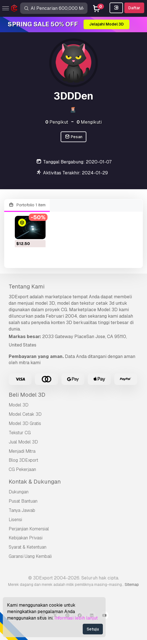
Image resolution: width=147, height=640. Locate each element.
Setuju (93, 629)
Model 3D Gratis (25, 423)
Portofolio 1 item (27, 205)
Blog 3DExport (23, 460)
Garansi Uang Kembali (30, 556)
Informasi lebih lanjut (76, 618)
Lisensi (15, 520)
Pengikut (56, 122)
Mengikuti (89, 122)
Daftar (134, 7)
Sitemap (132, 584)
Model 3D (19, 405)
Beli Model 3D (27, 394)
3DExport (19, 297)
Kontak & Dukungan (35, 481)
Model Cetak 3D (25, 414)
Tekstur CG (20, 433)
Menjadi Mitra (22, 451)
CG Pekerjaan (22, 469)
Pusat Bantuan (23, 501)
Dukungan (19, 492)
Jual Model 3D (23, 442)
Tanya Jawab (22, 510)
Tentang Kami (26, 286)
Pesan (74, 137)
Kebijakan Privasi (25, 538)
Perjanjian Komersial (29, 529)
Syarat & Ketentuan (27, 547)
